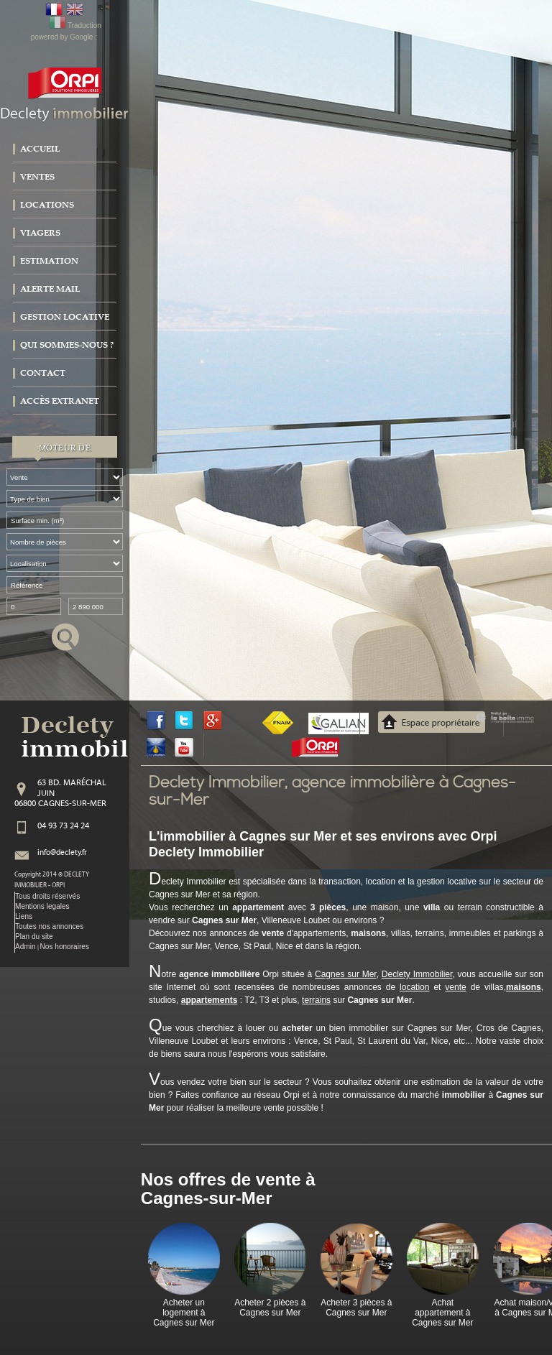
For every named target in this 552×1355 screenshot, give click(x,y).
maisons (523, 987)
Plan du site (34, 936)
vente (455, 987)
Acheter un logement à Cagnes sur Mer (183, 1313)
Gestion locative (64, 317)
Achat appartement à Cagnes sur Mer (442, 1313)
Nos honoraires (64, 947)
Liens (23, 916)
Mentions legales (42, 906)
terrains (316, 1000)
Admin (25, 947)
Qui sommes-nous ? (67, 345)
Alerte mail (50, 289)
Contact (42, 373)
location (414, 987)
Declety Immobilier (417, 974)
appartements (209, 1000)
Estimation (49, 261)
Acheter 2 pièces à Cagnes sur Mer (269, 1308)
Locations (47, 205)
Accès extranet (59, 401)
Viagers (40, 233)
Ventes (37, 177)
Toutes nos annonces (49, 926)
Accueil (40, 149)
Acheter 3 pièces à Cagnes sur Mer (356, 1308)
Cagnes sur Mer (346, 974)
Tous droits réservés (47, 896)
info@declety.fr (62, 853)
